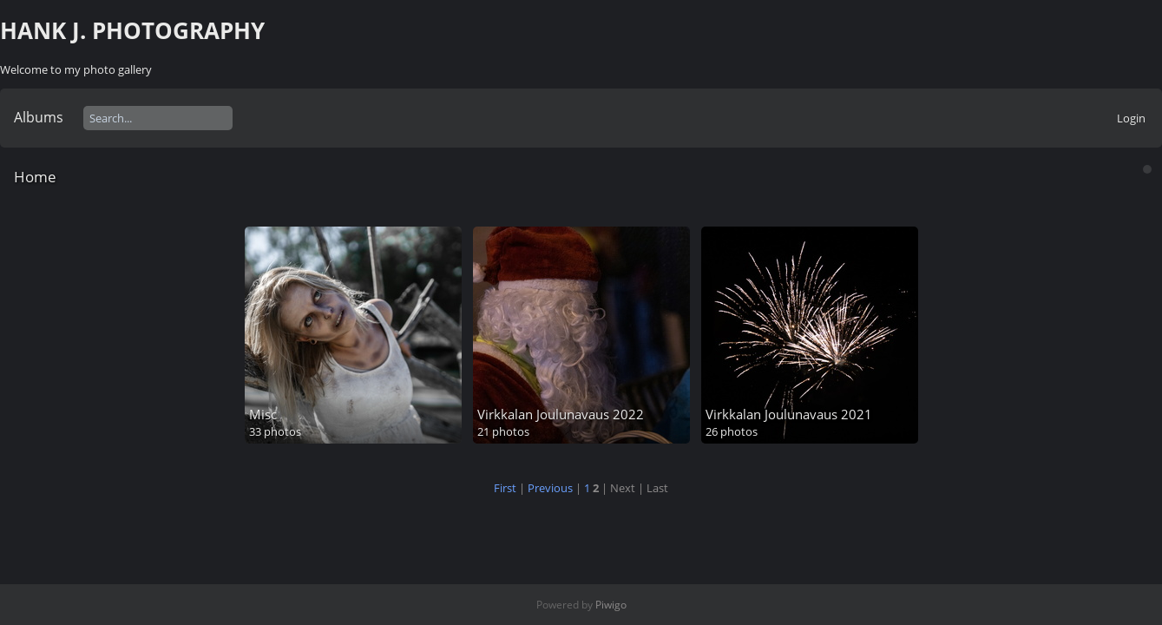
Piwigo (611, 604)
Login (1131, 118)
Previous (550, 488)
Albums (38, 117)
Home (35, 177)
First (505, 488)
